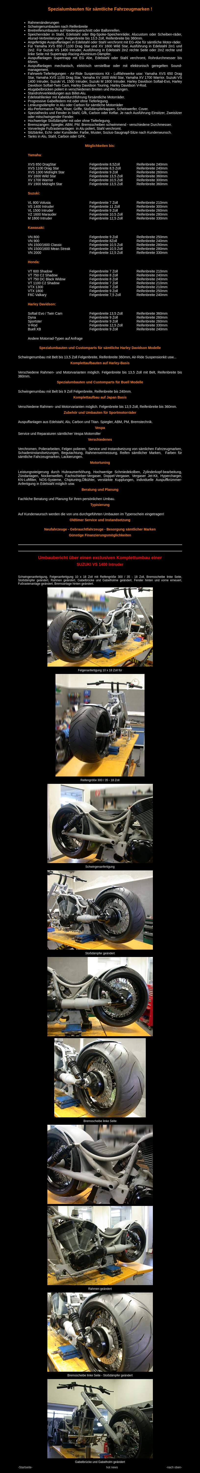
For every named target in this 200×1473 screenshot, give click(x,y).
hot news (112, 1467)
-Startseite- (25, 1467)
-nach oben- (174, 1467)
